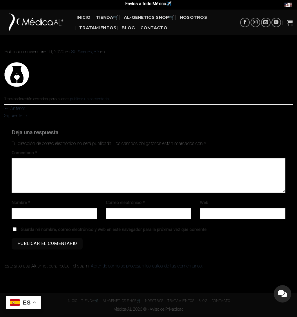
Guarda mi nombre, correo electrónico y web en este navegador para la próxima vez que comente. (114, 229)
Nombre (21, 202)
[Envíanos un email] (266, 22)
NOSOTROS (193, 17)
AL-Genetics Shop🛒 (149, 17)
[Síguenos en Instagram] (255, 22)
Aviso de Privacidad (167, 309)
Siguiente (16, 115)
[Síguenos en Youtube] (276, 22)
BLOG (128, 27)
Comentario (24, 153)
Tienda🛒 (107, 17)
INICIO (84, 17)
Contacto (153, 27)
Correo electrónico (125, 202)
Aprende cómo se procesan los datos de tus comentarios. (147, 266)
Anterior (14, 108)
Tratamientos (97, 27)
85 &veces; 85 (85, 51)
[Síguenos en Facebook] (245, 22)
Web (204, 202)
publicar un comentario (89, 99)
